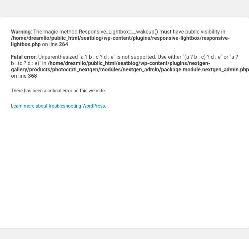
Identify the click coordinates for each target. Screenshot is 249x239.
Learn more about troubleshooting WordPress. (58, 106)
